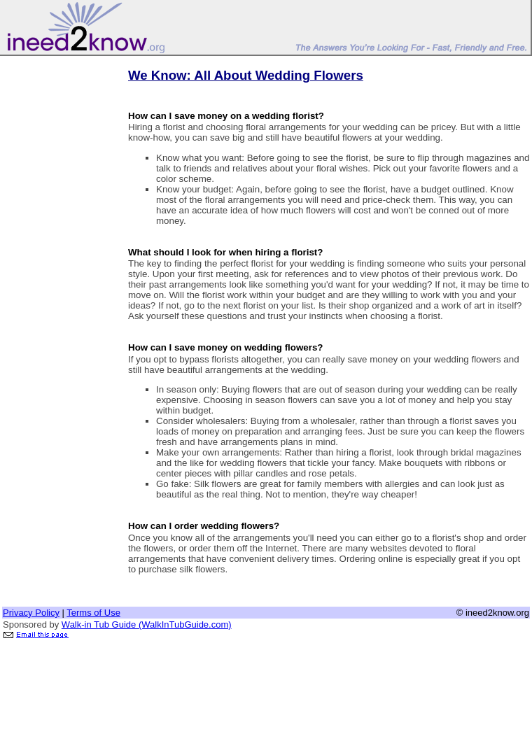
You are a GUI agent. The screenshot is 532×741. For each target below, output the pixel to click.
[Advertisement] (58, 268)
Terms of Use (93, 612)
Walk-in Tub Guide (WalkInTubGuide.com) (147, 624)
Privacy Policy (31, 612)
